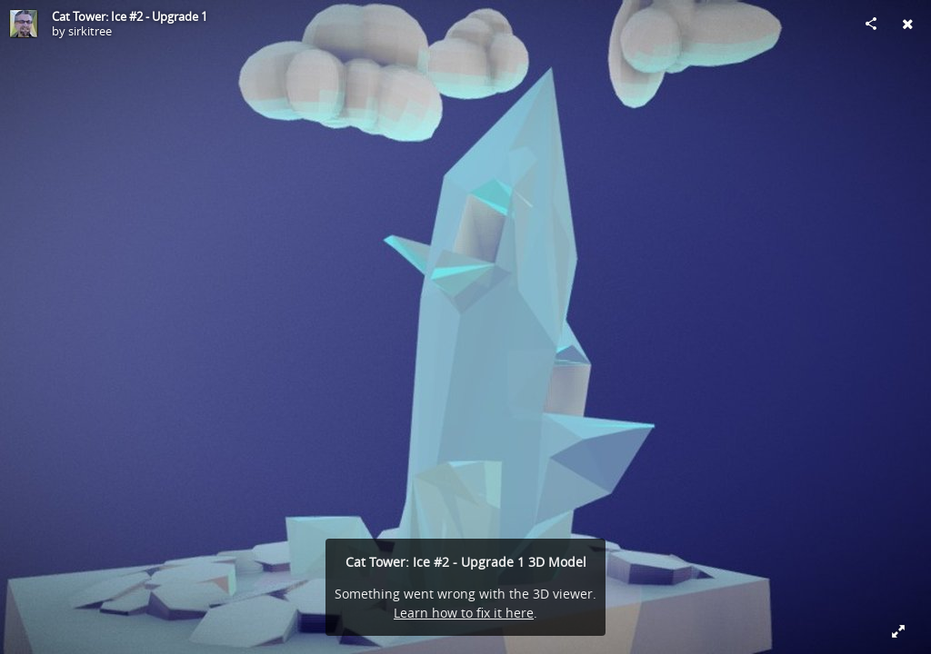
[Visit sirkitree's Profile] (23, 23)
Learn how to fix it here (464, 612)
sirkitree (90, 31)
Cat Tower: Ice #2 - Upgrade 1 (129, 16)
